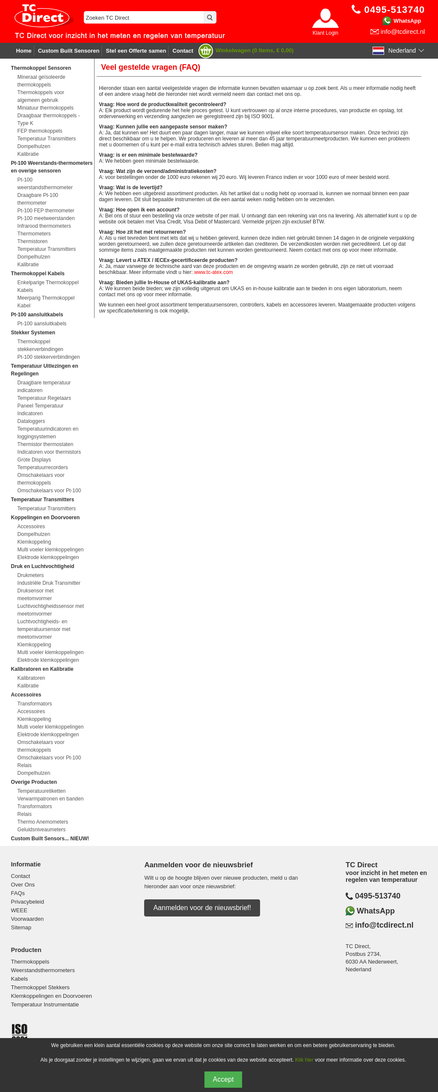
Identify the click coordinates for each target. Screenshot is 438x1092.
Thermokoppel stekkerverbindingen (40, 345)
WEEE (19, 910)
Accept (223, 1079)
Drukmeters (31, 575)
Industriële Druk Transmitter (49, 583)
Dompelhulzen (34, 146)
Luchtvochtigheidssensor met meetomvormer (51, 610)
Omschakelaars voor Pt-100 (49, 491)
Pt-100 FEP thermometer (46, 211)
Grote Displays (34, 460)
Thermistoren (33, 241)
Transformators (35, 704)
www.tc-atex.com (213, 272)
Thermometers (34, 234)
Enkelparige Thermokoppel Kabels (48, 286)
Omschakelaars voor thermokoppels (41, 479)
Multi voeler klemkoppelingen (51, 550)
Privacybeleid (27, 902)
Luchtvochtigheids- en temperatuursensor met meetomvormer (44, 629)
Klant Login (325, 33)
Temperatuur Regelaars (44, 398)
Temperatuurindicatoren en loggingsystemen (48, 433)
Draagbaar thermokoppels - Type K (49, 119)
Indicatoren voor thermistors (49, 452)
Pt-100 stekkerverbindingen (49, 357)
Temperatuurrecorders (43, 467)
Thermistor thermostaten (46, 444)
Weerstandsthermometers (43, 970)
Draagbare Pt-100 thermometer (38, 199)
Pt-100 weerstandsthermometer (45, 183)
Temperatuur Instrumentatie (45, 1004)
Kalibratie (28, 154)
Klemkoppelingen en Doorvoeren (51, 996)
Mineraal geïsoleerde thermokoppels (41, 81)
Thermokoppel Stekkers (40, 987)
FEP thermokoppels (40, 131)
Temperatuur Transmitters (47, 139)
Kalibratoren (31, 678)
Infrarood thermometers (44, 226)
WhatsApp (407, 21)
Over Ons (23, 884)
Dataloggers (31, 421)
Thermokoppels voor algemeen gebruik (41, 96)
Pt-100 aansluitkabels (42, 324)
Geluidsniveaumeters (42, 830)
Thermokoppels (30, 961)
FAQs (18, 893)
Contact (182, 51)
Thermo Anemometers (43, 822)
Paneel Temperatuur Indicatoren (41, 410)
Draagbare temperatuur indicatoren (44, 386)
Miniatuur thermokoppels (46, 108)
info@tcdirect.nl (403, 31)
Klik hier (304, 1060)
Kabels (19, 979)
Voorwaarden (27, 919)
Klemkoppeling (34, 542)
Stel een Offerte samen (136, 51)
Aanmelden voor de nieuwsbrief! (202, 907)
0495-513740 (377, 896)
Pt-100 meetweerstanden (46, 218)
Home (24, 51)
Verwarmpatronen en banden (51, 799)
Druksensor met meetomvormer (36, 594)
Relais (25, 765)
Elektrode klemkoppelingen (48, 557)
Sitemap (21, 927)
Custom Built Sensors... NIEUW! (50, 839)
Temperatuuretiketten (42, 791)
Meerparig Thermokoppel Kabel (46, 302)
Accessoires (31, 527)
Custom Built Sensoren (69, 51)
